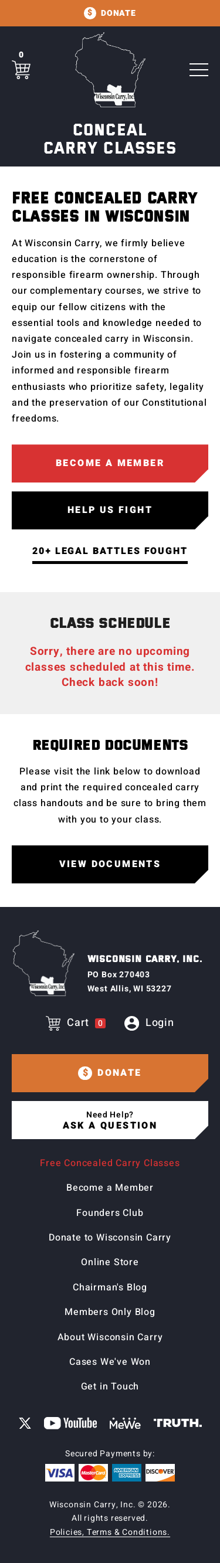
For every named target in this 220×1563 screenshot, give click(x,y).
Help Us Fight (110, 510)
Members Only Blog (110, 1312)
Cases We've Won (110, 1361)
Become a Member (110, 463)
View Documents (110, 864)
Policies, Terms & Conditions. (110, 1532)
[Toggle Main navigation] (198, 69)
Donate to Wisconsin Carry (110, 1237)
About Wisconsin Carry (110, 1337)
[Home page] (110, 69)
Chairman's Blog (110, 1287)
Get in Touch (110, 1386)
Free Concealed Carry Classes (110, 1163)
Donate (118, 13)
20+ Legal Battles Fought (110, 551)
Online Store (110, 1262)
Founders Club (109, 1213)
